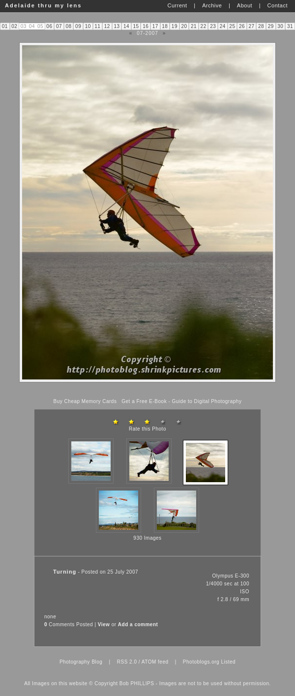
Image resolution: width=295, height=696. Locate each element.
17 (155, 26)
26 (242, 26)
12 (107, 26)
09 (78, 26)
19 (174, 26)
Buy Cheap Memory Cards (85, 401)
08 (69, 26)
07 (59, 26)
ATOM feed (155, 662)
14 (126, 26)
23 (213, 26)
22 (203, 26)
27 (251, 26)
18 (165, 26)
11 (97, 26)
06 (49, 26)
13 (116, 26)
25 (232, 26)
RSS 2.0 (127, 662)
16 (145, 26)
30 (280, 26)
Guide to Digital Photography (207, 401)
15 (136, 26)
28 (261, 26)
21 (194, 26)
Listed (228, 662)
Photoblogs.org (201, 662)
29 (271, 26)
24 (223, 26)
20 (184, 26)
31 (290, 26)
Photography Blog (81, 662)
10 (88, 26)
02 (14, 26)
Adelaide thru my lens (43, 5)
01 (5, 26)
